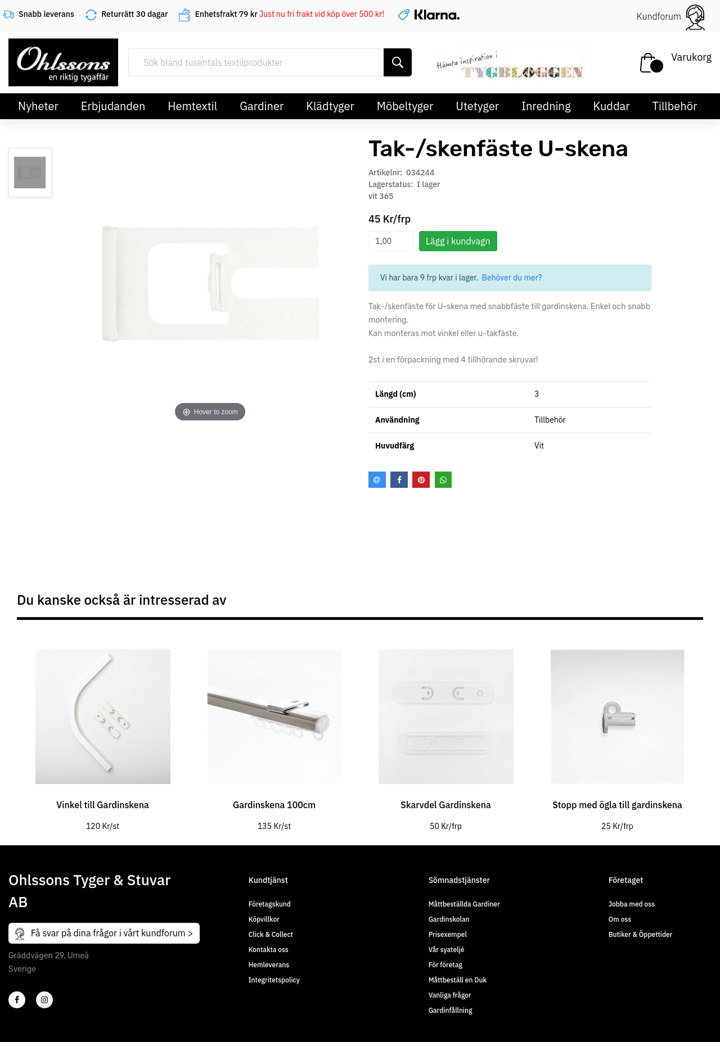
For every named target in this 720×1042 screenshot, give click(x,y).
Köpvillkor (264, 919)
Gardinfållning (450, 1010)
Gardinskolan (449, 919)
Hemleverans (269, 965)
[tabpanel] (102, 732)
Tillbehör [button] (675, 106)
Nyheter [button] (38, 106)
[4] (44, 1000)
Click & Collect (271, 934)
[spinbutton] (391, 241)
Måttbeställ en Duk (458, 980)
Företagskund (270, 904)
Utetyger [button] (477, 106)
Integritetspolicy (274, 980)
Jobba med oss (632, 904)
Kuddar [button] (611, 106)
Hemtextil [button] (192, 106)
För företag (445, 965)
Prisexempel (448, 934)
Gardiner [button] (262, 106)
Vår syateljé (447, 949)
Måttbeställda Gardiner (464, 904)
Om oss (620, 919)
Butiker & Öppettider (641, 934)
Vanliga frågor (450, 995)
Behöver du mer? (512, 278)
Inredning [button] (545, 106)
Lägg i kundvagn (458, 241)
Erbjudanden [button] (113, 106)
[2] (17, 1000)
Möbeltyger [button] (405, 106)
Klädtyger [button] (330, 106)
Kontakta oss (269, 949)
